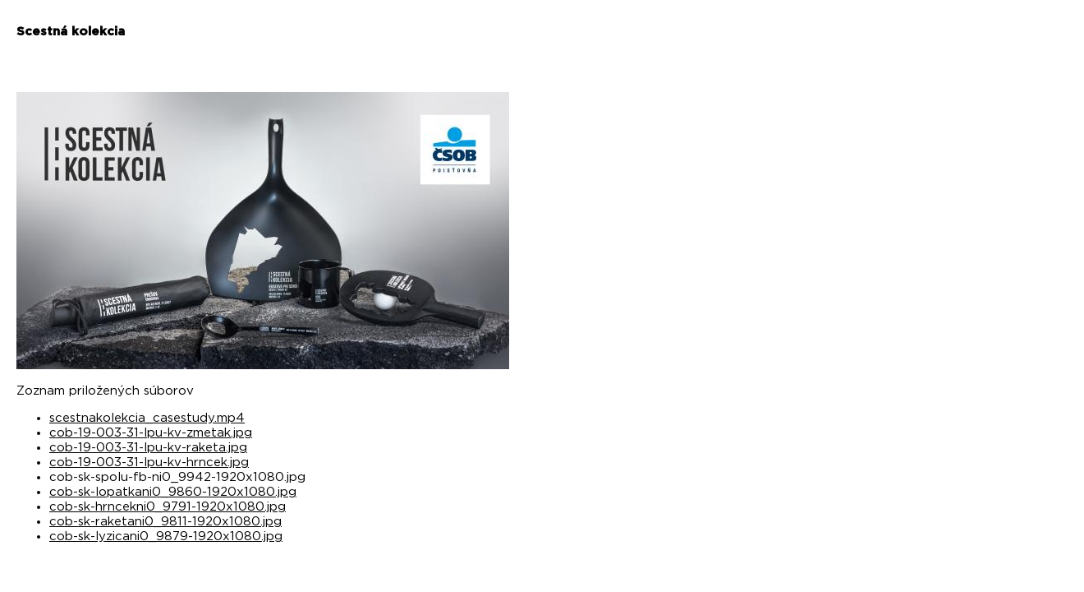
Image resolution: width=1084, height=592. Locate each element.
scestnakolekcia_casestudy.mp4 (147, 418)
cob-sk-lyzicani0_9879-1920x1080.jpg (165, 536)
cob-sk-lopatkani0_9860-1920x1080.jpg (172, 492)
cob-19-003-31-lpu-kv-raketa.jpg (148, 448)
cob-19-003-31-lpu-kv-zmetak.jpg (150, 433)
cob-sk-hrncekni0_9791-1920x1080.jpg (167, 507)
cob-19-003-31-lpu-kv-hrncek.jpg (149, 462)
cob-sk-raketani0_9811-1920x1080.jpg (165, 522)
